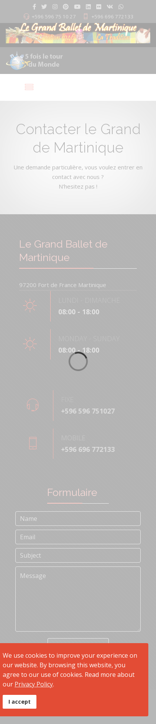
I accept (19, 701)
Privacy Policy (34, 684)
